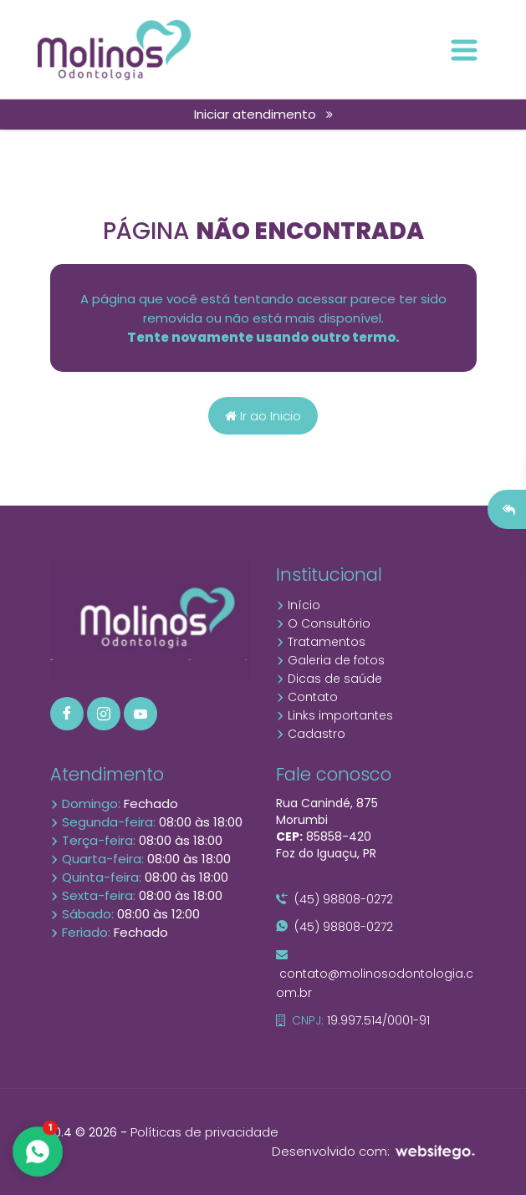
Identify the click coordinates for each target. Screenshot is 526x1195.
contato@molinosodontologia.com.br (374, 974)
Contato (307, 697)
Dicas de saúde (329, 678)
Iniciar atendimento (263, 114)
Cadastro (310, 733)
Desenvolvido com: (374, 1151)
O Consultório (323, 623)
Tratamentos (320, 641)
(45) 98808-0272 (334, 899)
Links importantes (334, 715)
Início (298, 605)
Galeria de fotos (330, 660)
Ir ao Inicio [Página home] (263, 416)
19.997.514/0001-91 (353, 1020)
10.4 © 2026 (83, 1132)
